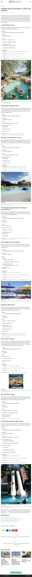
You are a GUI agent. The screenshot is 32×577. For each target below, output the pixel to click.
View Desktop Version (16, 572)
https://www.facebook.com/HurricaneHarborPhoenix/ (18, 279)
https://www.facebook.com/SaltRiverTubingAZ (16, 372)
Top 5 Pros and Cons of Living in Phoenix (10, 517)
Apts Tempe (3, 6)
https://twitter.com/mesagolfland (13, 460)
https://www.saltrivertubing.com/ (13, 365)
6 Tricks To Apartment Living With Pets (10, 521)
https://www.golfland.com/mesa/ (13, 455)
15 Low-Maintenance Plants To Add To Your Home (12, 519)
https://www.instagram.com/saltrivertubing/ (16, 367)
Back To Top (28, 575)
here (6, 511)
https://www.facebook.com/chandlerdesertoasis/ (17, 170)
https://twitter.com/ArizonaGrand (13, 56)
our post (8, 512)
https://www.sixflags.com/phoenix (13, 272)
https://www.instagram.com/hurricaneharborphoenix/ (18, 274)
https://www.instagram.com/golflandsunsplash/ (17, 458)
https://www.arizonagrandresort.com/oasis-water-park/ (17, 51)
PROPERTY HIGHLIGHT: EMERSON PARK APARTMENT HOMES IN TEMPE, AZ (5, 562)
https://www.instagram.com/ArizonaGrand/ (16, 53)
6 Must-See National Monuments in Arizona (11, 520)
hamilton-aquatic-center (19, 134)
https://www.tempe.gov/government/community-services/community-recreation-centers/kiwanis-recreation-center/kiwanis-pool (14, 335)
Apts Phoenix (7, 575)
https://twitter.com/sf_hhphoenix (13, 277)
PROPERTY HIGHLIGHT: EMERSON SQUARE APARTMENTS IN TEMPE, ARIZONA (15, 562)
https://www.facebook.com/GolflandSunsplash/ (17, 462)
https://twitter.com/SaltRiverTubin (13, 370)
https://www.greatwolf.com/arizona (12, 418)
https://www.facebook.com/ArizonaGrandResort (17, 58)
